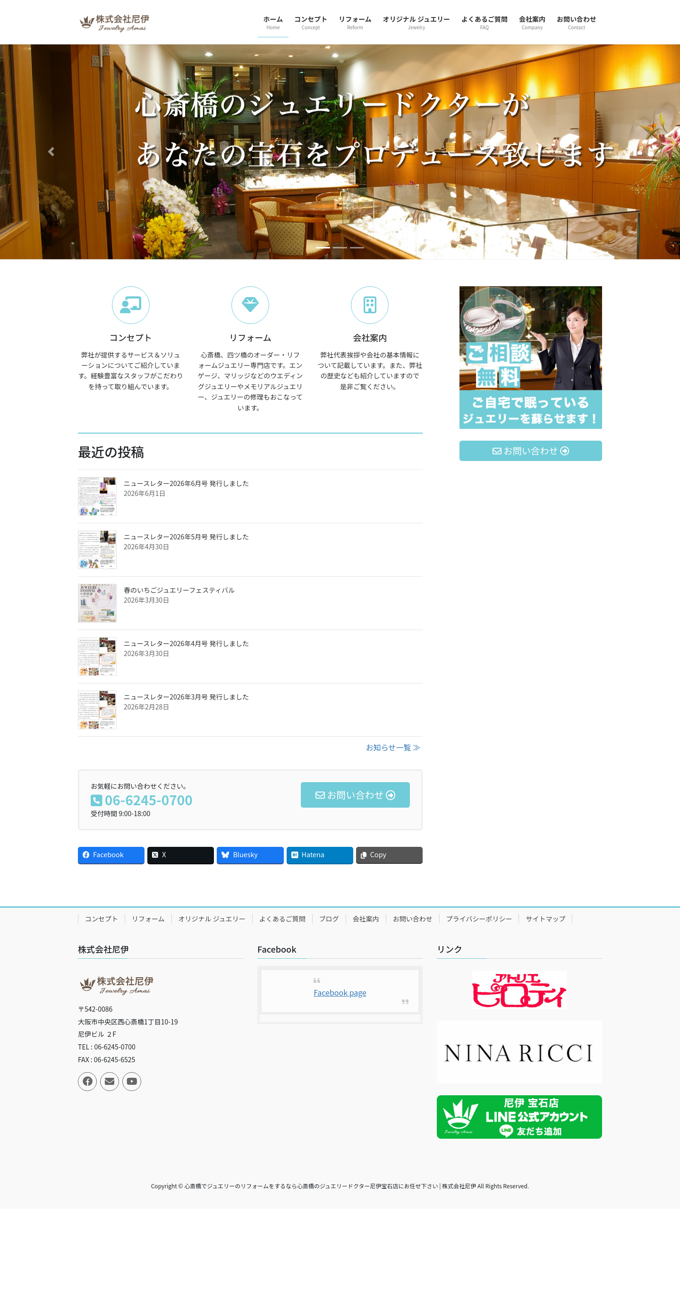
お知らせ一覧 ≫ (393, 747)
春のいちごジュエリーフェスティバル (179, 590)
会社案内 (366, 918)
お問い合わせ (413, 918)
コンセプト (101, 918)
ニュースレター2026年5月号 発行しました (186, 536)
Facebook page (340, 992)
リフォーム (148, 918)
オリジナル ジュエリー (212, 918)
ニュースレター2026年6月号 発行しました (186, 483)
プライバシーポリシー (479, 918)
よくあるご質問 (282, 918)
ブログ (329, 918)
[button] (51, 151)
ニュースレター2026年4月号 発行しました (186, 643)
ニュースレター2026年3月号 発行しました (186, 696)
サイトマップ (545, 918)
